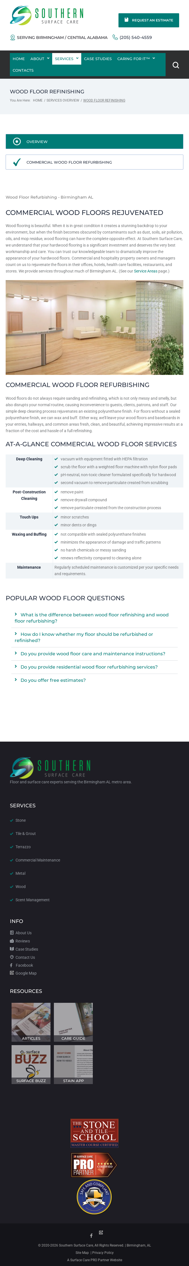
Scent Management (33, 899)
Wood (21, 885)
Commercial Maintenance (38, 859)
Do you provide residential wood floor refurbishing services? (89, 667)
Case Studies (24, 948)
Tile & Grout (26, 832)
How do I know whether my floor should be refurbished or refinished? (84, 637)
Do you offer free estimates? (53, 680)
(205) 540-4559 (132, 37)
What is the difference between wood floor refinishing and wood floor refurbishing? (92, 618)
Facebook (21, 964)
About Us (21, 932)
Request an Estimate (148, 20)
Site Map (82, 1253)
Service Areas (145, 271)
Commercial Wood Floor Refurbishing (69, 162)
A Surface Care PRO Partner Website (94, 1260)
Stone (21, 819)
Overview (37, 141)
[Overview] (17, 142)
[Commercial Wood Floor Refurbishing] (17, 162)
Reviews (20, 940)
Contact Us (22, 956)
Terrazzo (23, 846)
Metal (20, 872)
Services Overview (63, 100)
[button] (94, 618)
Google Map (23, 972)
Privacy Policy (102, 1253)
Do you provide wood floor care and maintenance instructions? (93, 653)
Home (38, 100)
